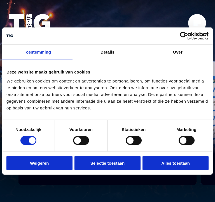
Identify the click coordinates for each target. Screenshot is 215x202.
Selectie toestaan (107, 162)
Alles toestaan (175, 162)
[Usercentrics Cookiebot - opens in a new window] (184, 36)
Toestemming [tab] (37, 52)
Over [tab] (178, 52)
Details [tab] (107, 52)
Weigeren (39, 162)
